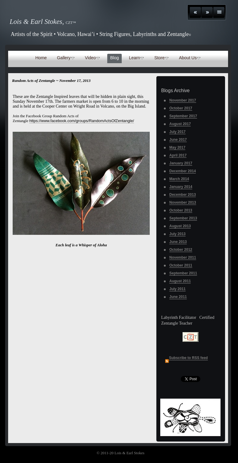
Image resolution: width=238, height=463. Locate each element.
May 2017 (177, 147)
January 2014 (180, 187)
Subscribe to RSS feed (188, 358)
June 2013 (178, 242)
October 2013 (180, 210)
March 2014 (179, 179)
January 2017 (180, 163)
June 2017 (178, 140)
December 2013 (182, 195)
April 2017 (177, 155)
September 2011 (183, 273)
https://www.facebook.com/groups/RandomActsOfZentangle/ (81, 120)
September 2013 (183, 218)
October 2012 (180, 250)
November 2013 (182, 202)
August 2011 (180, 281)
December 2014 (182, 171)
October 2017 (180, 108)
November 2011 (182, 257)
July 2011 (177, 289)
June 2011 (178, 297)
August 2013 (180, 226)
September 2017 (183, 116)
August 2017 (180, 124)
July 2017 (177, 132)
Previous (195, 12)
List (218, 12)
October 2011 (180, 265)
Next (207, 12)
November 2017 (182, 100)
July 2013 (177, 234)
